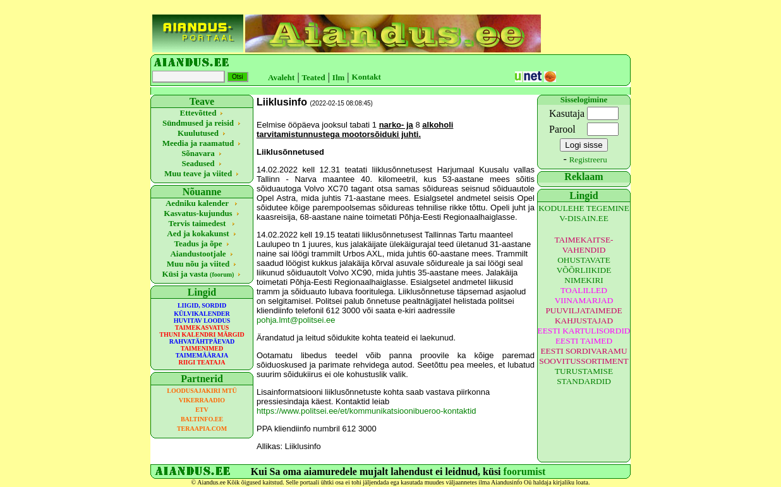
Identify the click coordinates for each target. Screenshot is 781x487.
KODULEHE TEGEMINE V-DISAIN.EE (583, 213)
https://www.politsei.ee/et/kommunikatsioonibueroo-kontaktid (366, 411)
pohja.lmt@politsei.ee (296, 320)
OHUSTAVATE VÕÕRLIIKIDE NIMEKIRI (584, 270)
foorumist (525, 471)
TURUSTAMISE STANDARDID (584, 376)
